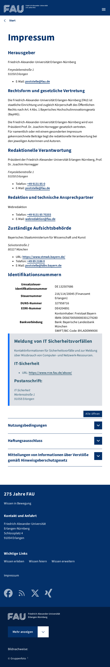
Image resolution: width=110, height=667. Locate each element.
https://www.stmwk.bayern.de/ (43, 257)
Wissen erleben (14, 561)
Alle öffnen (93, 414)
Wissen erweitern (63, 561)
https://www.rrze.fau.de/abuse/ (50, 373)
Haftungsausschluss (25, 440)
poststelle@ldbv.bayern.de (43, 265)
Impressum (11, 575)
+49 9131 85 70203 (39, 215)
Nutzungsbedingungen (27, 425)
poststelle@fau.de (37, 81)
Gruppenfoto (18, 659)
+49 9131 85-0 (36, 184)
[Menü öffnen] (103, 9)
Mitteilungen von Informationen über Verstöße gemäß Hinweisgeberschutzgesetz (48, 457)
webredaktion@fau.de (40, 219)
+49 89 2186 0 (36, 261)
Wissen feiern (38, 561)
